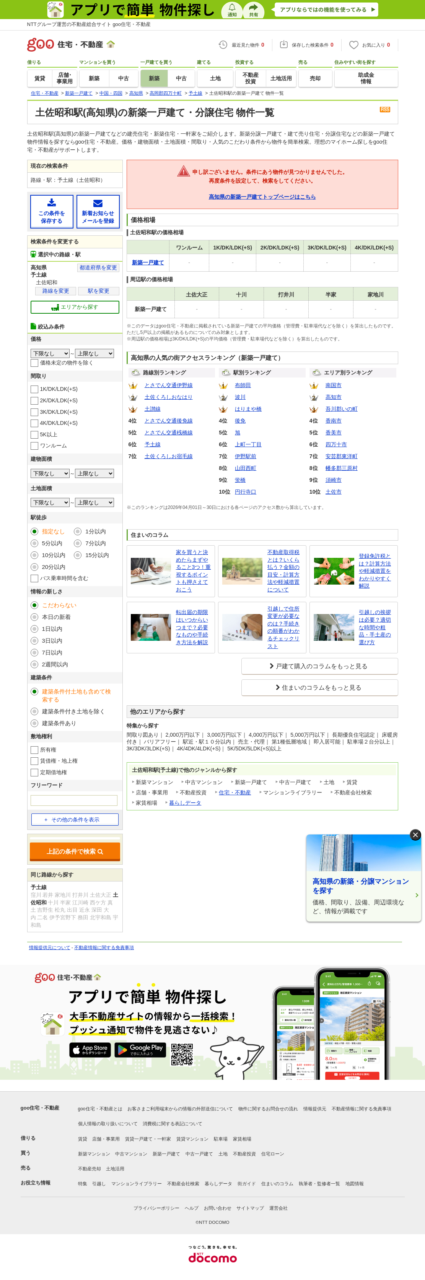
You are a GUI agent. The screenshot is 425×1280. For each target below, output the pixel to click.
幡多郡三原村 (342, 468)
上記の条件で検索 (75, 851)
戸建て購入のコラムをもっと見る (322, 666)
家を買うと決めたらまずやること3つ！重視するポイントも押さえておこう (193, 571)
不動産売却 (89, 1168)
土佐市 (334, 492)
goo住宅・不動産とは (100, 1108)
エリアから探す (74, 307)
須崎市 (334, 480)
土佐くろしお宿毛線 (169, 456)
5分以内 (52, 543)
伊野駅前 (245, 456)
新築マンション (94, 1154)
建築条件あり (59, 723)
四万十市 (336, 444)
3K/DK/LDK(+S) (59, 412)
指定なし (53, 531)
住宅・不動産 (235, 792)
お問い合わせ (217, 1208)
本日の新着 (56, 617)
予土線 (153, 444)
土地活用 (115, 1168)
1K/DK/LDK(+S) (59, 389)
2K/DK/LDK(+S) (59, 400)
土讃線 (153, 409)
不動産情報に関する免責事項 (104, 947)
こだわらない (59, 605)
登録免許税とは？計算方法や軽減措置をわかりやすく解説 (375, 571)
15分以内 (97, 555)
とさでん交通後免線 (169, 421)
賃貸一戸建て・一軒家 (148, 1139)
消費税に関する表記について (172, 1123)
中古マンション (131, 1154)
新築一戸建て (166, 1154)
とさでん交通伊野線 (169, 385)
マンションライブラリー (136, 1183)
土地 (223, 1154)
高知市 (334, 397)
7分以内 (95, 543)
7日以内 (52, 652)
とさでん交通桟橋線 (169, 432)
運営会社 (278, 1208)
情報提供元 (314, 1108)
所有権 (48, 750)
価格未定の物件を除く (67, 363)
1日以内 (52, 628)
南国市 (334, 385)
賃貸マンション (192, 1139)
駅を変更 (98, 291)
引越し (99, 1183)
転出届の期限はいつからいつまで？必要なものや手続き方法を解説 (192, 627)
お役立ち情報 (35, 1183)
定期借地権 (53, 772)
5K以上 (48, 434)
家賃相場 (242, 1139)
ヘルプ (192, 1208)
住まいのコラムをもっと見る (321, 687)
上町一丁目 (248, 444)
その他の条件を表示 (71, 820)
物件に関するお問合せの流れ (268, 1108)
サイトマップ (250, 1208)
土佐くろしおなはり (169, 397)
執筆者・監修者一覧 (319, 1183)
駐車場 (221, 1139)
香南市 (334, 421)
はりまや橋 (248, 409)
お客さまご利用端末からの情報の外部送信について (180, 1108)
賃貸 (82, 1139)
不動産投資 (244, 1154)
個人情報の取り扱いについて (108, 1123)
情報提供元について (49, 947)
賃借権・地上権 (59, 761)
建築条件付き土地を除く (73, 711)
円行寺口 (245, 492)
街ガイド (247, 1183)
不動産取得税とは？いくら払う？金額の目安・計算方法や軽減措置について (283, 571)
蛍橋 (240, 480)
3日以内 (52, 640)
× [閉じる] (415, 835)
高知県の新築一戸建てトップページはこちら (262, 197)
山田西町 (245, 468)
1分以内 (95, 531)
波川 (240, 397)
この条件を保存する (52, 211)
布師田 (243, 385)
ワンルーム (53, 445)
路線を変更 (55, 291)
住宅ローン (272, 1154)
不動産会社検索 (183, 1183)
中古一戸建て (199, 1154)
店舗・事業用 (106, 1139)
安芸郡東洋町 (342, 456)
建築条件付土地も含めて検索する (76, 695)
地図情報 (354, 1183)
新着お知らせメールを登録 (98, 211)
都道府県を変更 (98, 267)
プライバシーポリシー (156, 1208)
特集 (82, 1183)
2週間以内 (55, 664)
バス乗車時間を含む (64, 578)
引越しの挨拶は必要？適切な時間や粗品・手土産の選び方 (375, 627)
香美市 (334, 432)
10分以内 (54, 555)
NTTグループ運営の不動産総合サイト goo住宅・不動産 (89, 24)
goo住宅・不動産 (40, 1108)
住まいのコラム (277, 1183)
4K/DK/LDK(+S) (59, 423)
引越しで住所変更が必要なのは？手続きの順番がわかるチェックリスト (283, 627)
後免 (240, 421)
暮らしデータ (185, 803)
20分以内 (54, 567)
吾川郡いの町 (342, 409)
